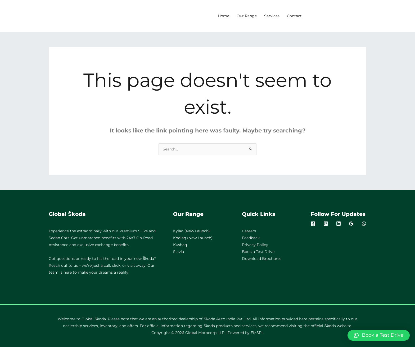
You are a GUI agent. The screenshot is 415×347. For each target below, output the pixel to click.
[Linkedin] (338, 223)
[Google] (351, 223)
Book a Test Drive (258, 251)
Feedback (251, 237)
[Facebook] (313, 223)
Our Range (247, 16)
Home (223, 16)
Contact (294, 16)
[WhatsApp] (364, 223)
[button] (379, 335)
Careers (249, 231)
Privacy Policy (255, 244)
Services (271, 16)
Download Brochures (261, 258)
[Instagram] (325, 223)
